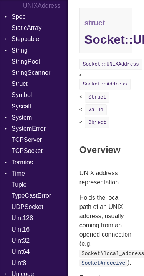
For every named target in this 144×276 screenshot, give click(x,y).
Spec (18, 16)
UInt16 (21, 229)
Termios (22, 162)
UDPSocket (27, 207)
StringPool (26, 61)
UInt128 (22, 218)
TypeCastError (31, 195)
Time (18, 173)
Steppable (25, 39)
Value (95, 110)
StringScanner (31, 72)
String (20, 50)
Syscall (21, 106)
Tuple (19, 184)
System (22, 117)
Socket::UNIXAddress (111, 64)
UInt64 (21, 251)
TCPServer (27, 139)
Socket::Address (105, 84)
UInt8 (19, 263)
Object (97, 122)
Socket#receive (103, 263)
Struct (20, 83)
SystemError (29, 128)
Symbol (22, 95)
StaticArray (26, 28)
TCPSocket (27, 151)
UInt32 (21, 240)
